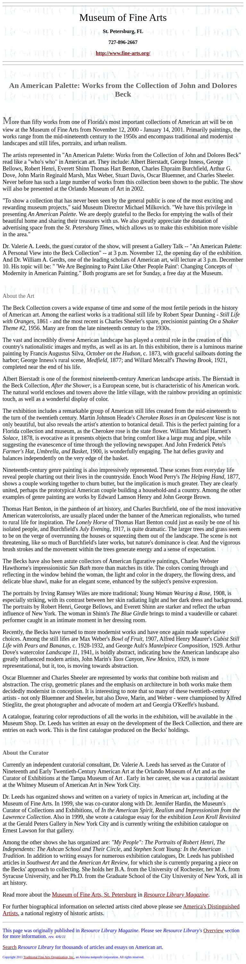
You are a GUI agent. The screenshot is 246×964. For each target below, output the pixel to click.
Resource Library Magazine (176, 894)
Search (10, 947)
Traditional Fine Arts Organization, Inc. (48, 957)
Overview (213, 930)
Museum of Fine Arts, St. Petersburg (94, 894)
